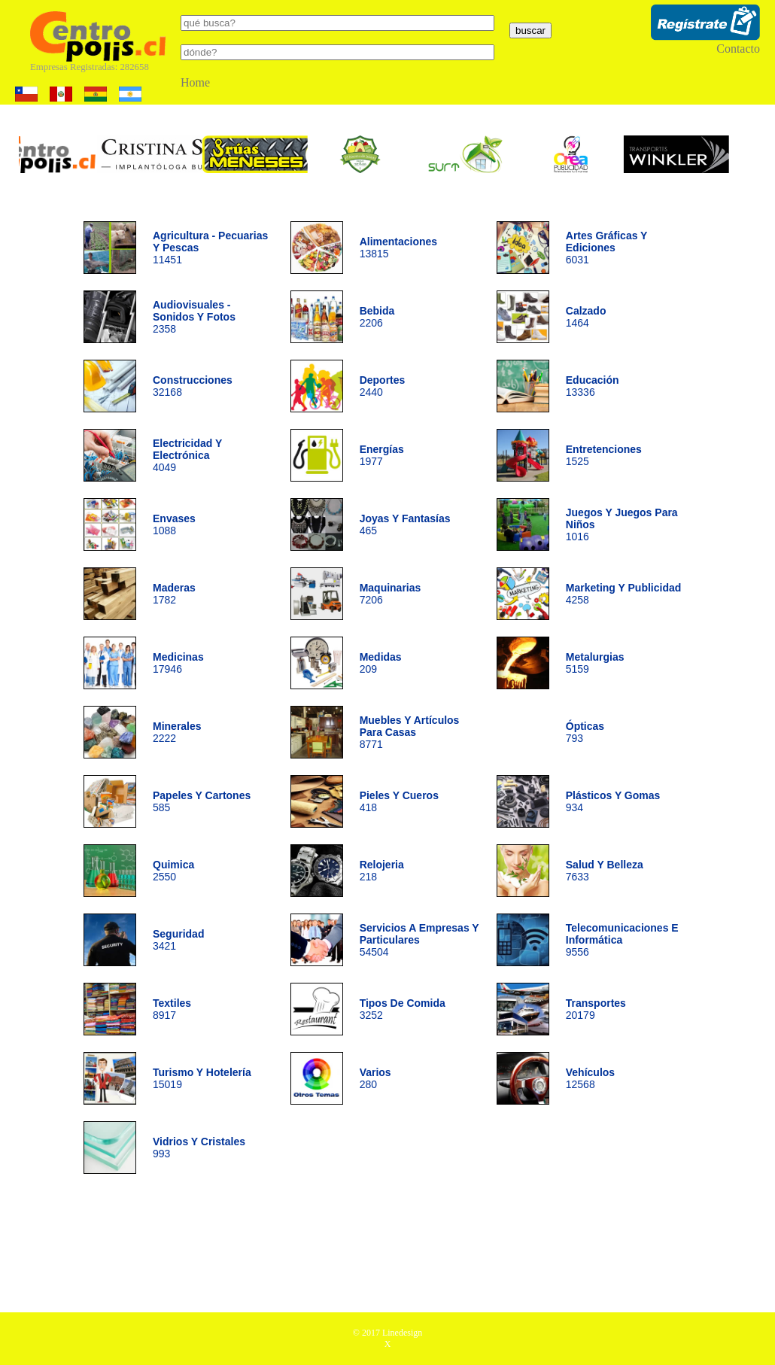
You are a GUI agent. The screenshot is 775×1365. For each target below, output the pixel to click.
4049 (187, 455)
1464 (586, 317)
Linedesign (402, 1332)
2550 (173, 871)
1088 (174, 524)
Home (195, 82)
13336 (592, 386)
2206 (377, 317)
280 (375, 1078)
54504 (419, 940)
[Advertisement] (387, 1248)
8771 (410, 732)
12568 (590, 1078)
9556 (622, 940)
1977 (382, 455)
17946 (178, 663)
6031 (606, 248)
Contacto (738, 48)
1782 (174, 594)
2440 (383, 386)
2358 (194, 317)
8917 (172, 1009)
